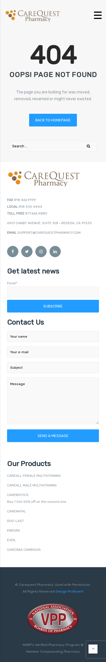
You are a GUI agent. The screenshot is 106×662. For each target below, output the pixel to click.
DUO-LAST (15, 521)
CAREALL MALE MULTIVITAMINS (32, 485)
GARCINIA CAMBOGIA (24, 550)
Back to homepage (53, 120)
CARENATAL (16, 511)
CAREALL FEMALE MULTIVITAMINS (34, 476)
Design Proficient (69, 591)
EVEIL (11, 540)
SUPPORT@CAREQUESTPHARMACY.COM (49, 233)
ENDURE (13, 530)
